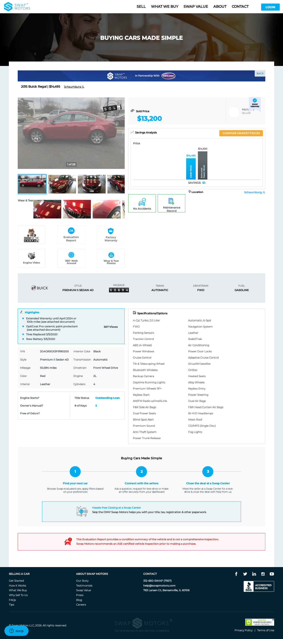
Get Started (16, 580)
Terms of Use (265, 630)
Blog (79, 600)
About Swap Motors (92, 573)
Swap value (196, 6)
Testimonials (84, 585)
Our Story (82, 580)
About (219, 6)
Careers (81, 604)
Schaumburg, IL (254, 192)
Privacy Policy (243, 630)
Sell (141, 6)
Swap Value (83, 590)
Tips (11, 604)
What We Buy (18, 590)
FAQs (12, 600)
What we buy (164, 6)
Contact (240, 6)
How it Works (17, 585)
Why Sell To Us (18, 595)
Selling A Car (19, 573)
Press (79, 595)
